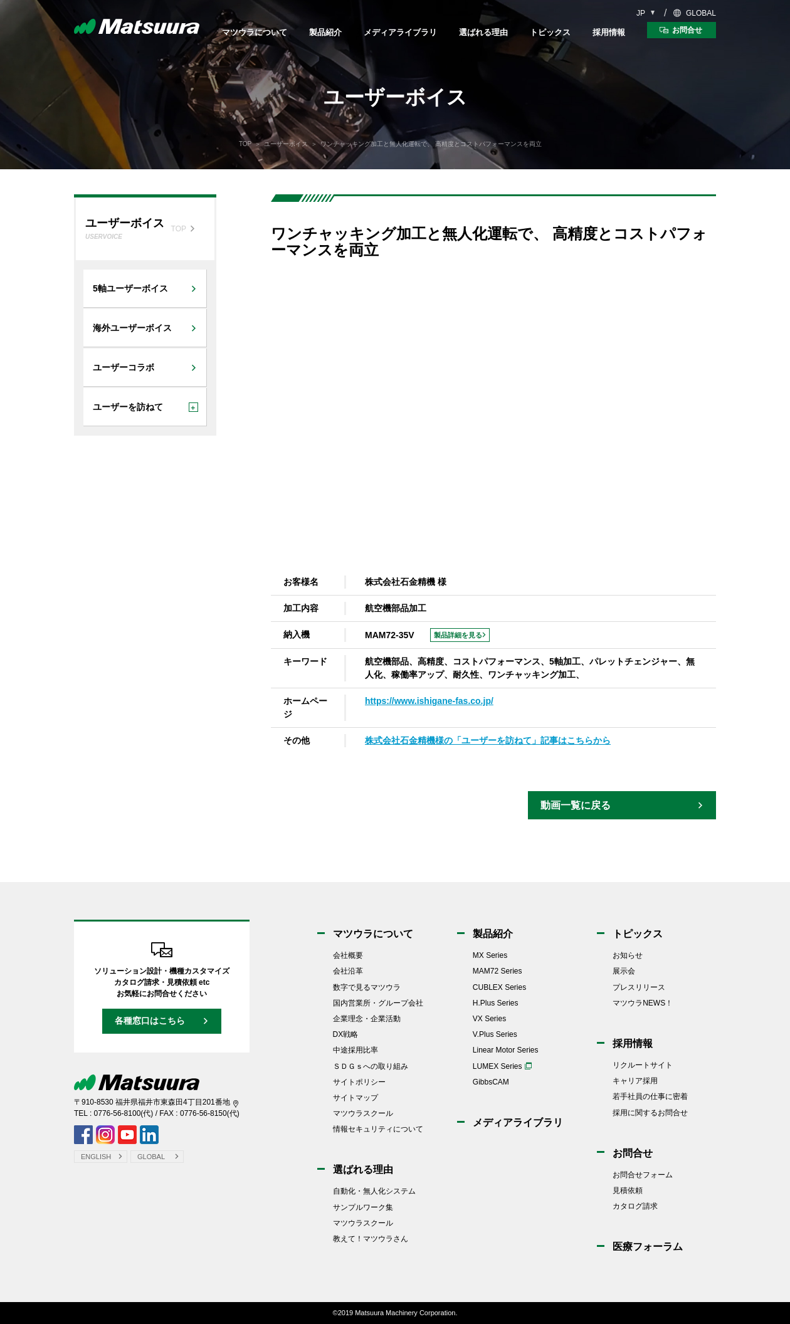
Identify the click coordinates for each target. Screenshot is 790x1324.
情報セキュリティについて (378, 1129)
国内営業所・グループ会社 (378, 1003)
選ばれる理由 (483, 32)
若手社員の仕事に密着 (650, 1096)
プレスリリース (639, 987)
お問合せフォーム (643, 1174)
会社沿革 (348, 971)
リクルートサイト (643, 1065)
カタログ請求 (635, 1206)
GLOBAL (701, 13)
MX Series (490, 955)
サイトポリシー (359, 1082)
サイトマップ (355, 1097)
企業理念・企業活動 (367, 1018)
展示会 (624, 971)
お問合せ (633, 1153)
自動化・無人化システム (374, 1191)
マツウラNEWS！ (643, 1003)
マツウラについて (254, 32)
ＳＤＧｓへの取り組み (370, 1066)
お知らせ (628, 955)
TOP (245, 143)
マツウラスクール (363, 1113)
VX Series (489, 1018)
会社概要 (348, 955)
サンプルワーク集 (363, 1207)
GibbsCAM (491, 1082)
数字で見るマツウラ (367, 987)
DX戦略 (346, 1034)
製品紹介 (325, 32)
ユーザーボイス (286, 143)
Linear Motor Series (506, 1050)
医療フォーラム (648, 1246)
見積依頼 (628, 1190)
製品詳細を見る (458, 635)
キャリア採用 (635, 1080)
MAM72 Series (497, 971)
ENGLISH (96, 1156)
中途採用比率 (355, 1050)
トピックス (550, 32)
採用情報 (608, 32)
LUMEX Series (497, 1066)
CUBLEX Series (499, 987)
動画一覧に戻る (575, 805)
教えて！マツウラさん (370, 1238)
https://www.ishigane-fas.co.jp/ (429, 701)
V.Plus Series (495, 1034)
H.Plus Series (496, 1003)
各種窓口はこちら (150, 1021)
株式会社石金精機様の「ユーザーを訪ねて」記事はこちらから (488, 740)
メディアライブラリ (400, 32)
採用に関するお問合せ (650, 1112)
